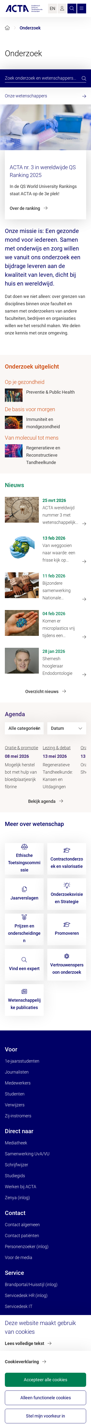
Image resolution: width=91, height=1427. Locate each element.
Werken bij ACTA (20, 1186)
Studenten (15, 1093)
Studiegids (15, 1175)
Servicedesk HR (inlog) (26, 1295)
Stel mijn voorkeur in (45, 1415)
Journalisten (17, 1072)
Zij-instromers (18, 1115)
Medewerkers (18, 1082)
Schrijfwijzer (16, 1164)
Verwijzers (15, 1104)
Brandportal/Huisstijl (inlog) (31, 1284)
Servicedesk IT (19, 1306)
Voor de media (18, 1257)
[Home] (7, 27)
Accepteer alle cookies (45, 1379)
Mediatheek (16, 1142)
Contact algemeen (22, 1224)
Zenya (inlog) (17, 1197)
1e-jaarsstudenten (22, 1061)
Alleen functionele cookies (45, 1397)
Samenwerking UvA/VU (27, 1153)
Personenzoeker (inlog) (27, 1246)
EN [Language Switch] (52, 8)
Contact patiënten (22, 1235)
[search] (84, 78)
